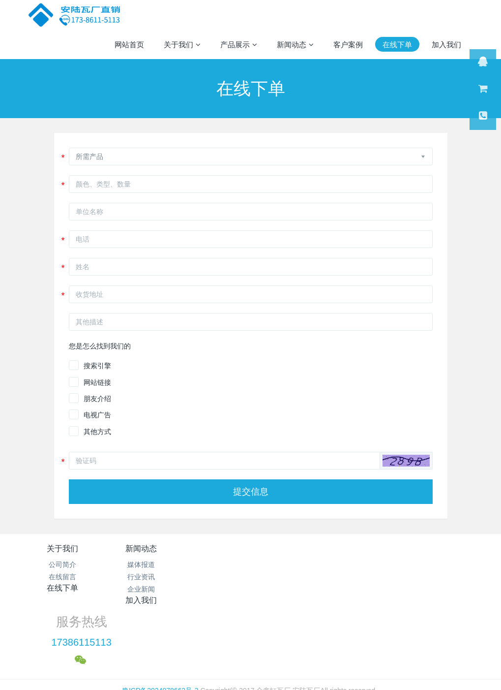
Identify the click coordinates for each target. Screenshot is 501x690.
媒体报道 (137, 564)
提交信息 (250, 492)
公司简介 (62, 564)
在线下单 (213, 548)
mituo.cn (312, 648)
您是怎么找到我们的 (100, 346)
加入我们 (288, 548)
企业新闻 (137, 589)
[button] (406, 461)
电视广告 (97, 415)
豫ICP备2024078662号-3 (160, 623)
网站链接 (97, 382)
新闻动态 (137, 548)
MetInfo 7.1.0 (235, 648)
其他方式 (97, 432)
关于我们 (62, 548)
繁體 (251, 666)
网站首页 (129, 44)
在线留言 (62, 577)
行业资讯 (137, 577)
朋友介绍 (97, 399)
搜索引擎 (97, 366)
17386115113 (382, 575)
